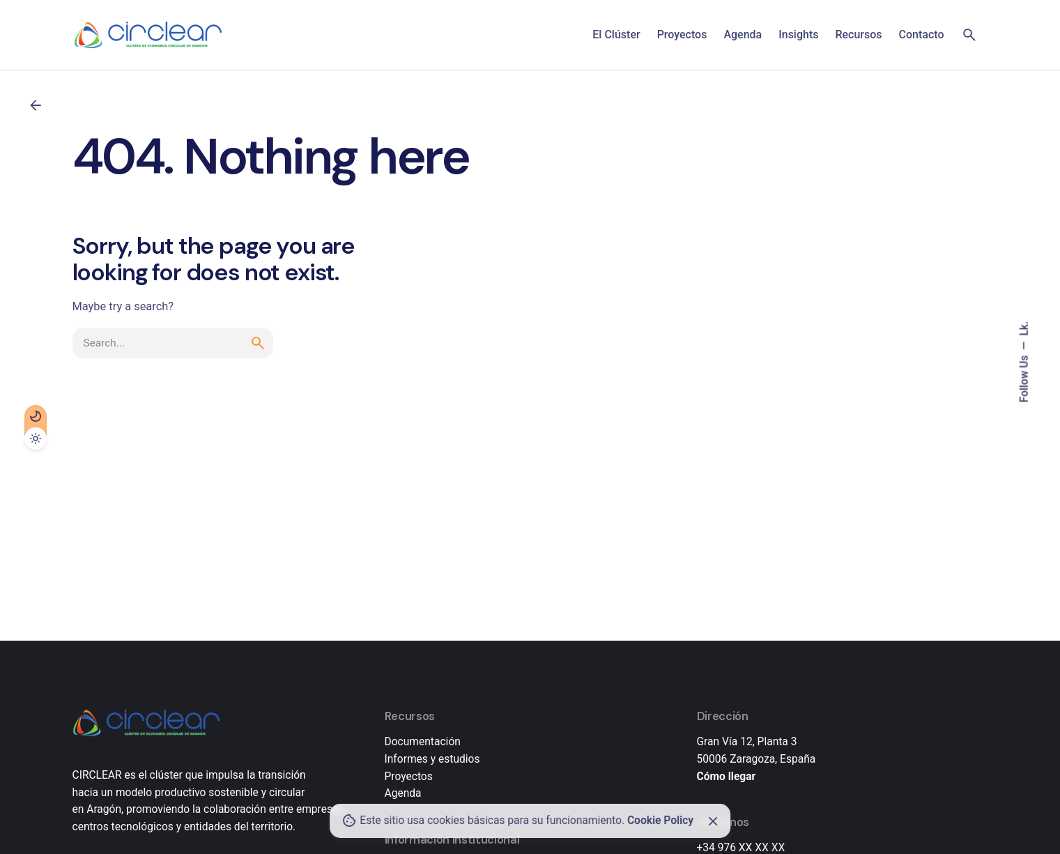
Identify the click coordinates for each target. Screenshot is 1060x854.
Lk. (1024, 328)
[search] (258, 343)
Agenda (403, 793)
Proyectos (409, 776)
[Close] (713, 821)
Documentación (423, 741)
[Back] (35, 105)
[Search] (969, 35)
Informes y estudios (432, 759)
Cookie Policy (660, 820)
